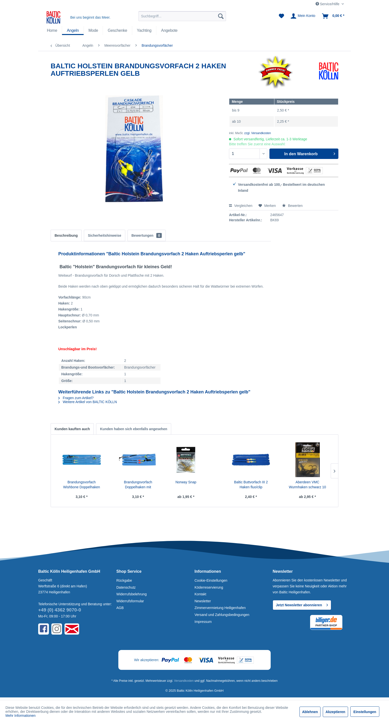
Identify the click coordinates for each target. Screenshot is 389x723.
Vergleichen (240, 206)
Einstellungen (365, 712)
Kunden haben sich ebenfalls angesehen (133, 429)
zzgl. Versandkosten (257, 133)
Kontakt (200, 594)
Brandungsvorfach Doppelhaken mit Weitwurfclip (138, 485)
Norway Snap (185, 482)
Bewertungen (146, 235)
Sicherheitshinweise (104, 235)
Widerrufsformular (130, 601)
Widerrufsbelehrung (131, 594)
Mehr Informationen (20, 716)
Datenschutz (126, 587)
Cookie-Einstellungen (210, 580)
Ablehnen (310, 712)
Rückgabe (124, 580)
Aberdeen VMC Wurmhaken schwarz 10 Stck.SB (307, 485)
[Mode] (93, 30)
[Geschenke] (117, 30)
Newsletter (202, 601)
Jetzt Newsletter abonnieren (302, 604)
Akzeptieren (335, 712)
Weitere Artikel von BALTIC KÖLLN (87, 402)
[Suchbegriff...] (182, 16)
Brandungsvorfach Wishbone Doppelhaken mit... (81, 485)
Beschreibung (66, 235)
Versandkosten (184, 681)
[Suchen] (221, 16)
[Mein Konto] (303, 16)
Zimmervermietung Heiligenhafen (220, 608)
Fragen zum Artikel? (76, 398)
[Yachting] (144, 30)
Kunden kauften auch (72, 429)
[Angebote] (169, 30)
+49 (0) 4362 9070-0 (59, 609)
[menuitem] (182, 16)
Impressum (203, 622)
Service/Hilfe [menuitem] (328, 4)
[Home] (52, 30)
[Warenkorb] (333, 16)
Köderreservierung (208, 587)
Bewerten (292, 206)
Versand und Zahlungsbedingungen (221, 615)
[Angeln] (72, 30)
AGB (120, 608)
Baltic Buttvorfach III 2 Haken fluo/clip (251, 484)
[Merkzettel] (281, 16)
